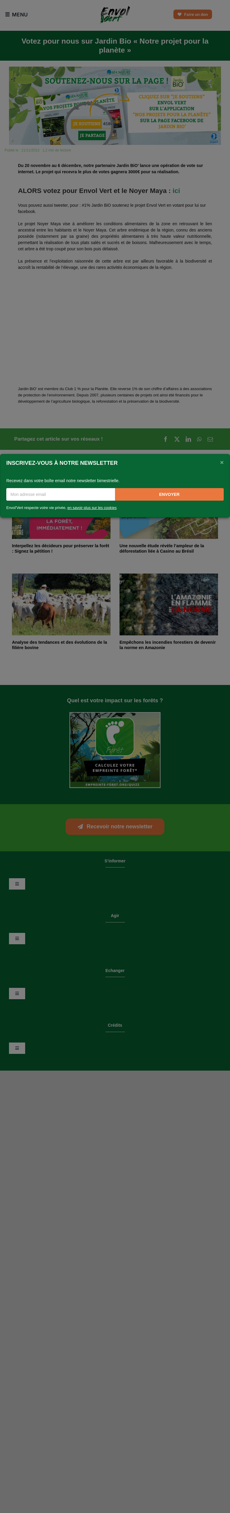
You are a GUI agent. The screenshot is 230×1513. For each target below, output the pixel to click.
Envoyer (169, 494)
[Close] (222, 462)
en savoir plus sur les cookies (92, 508)
